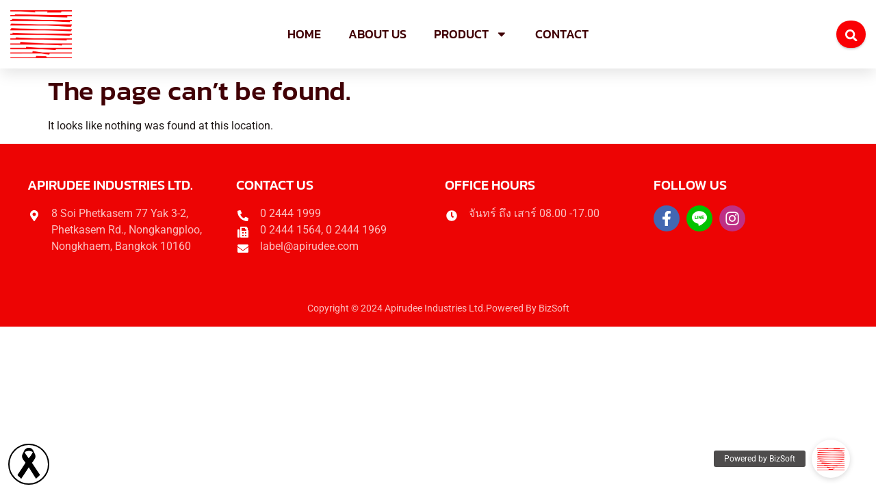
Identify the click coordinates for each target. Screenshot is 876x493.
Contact (562, 34)
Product (471, 34)
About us (377, 34)
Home (304, 34)
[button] (831, 459)
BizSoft (554, 308)
